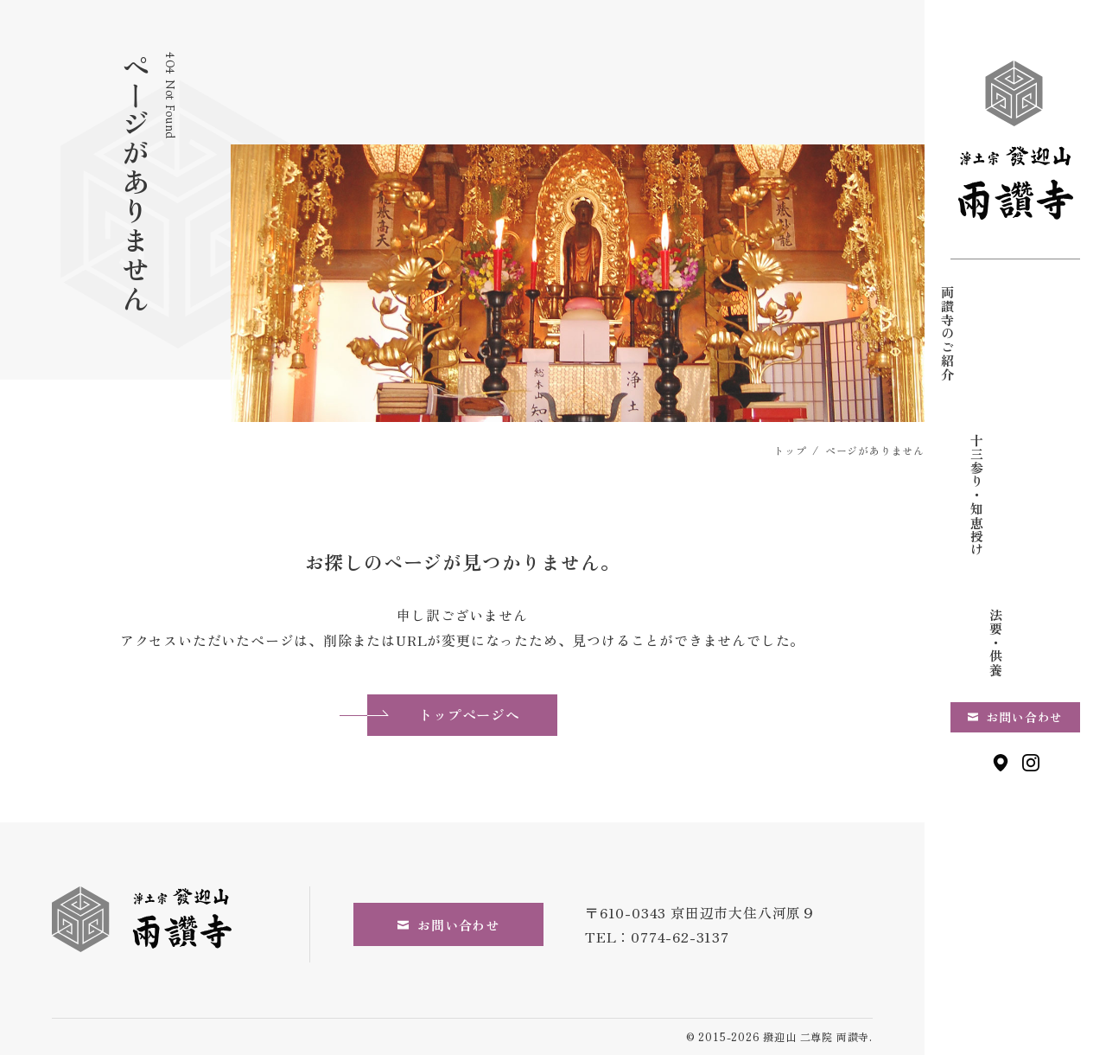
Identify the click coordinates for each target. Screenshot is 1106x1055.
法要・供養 (972, 319)
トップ (789, 450)
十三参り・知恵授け (1016, 346)
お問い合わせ (1024, 585)
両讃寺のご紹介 (1059, 333)
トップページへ (443, 714)
